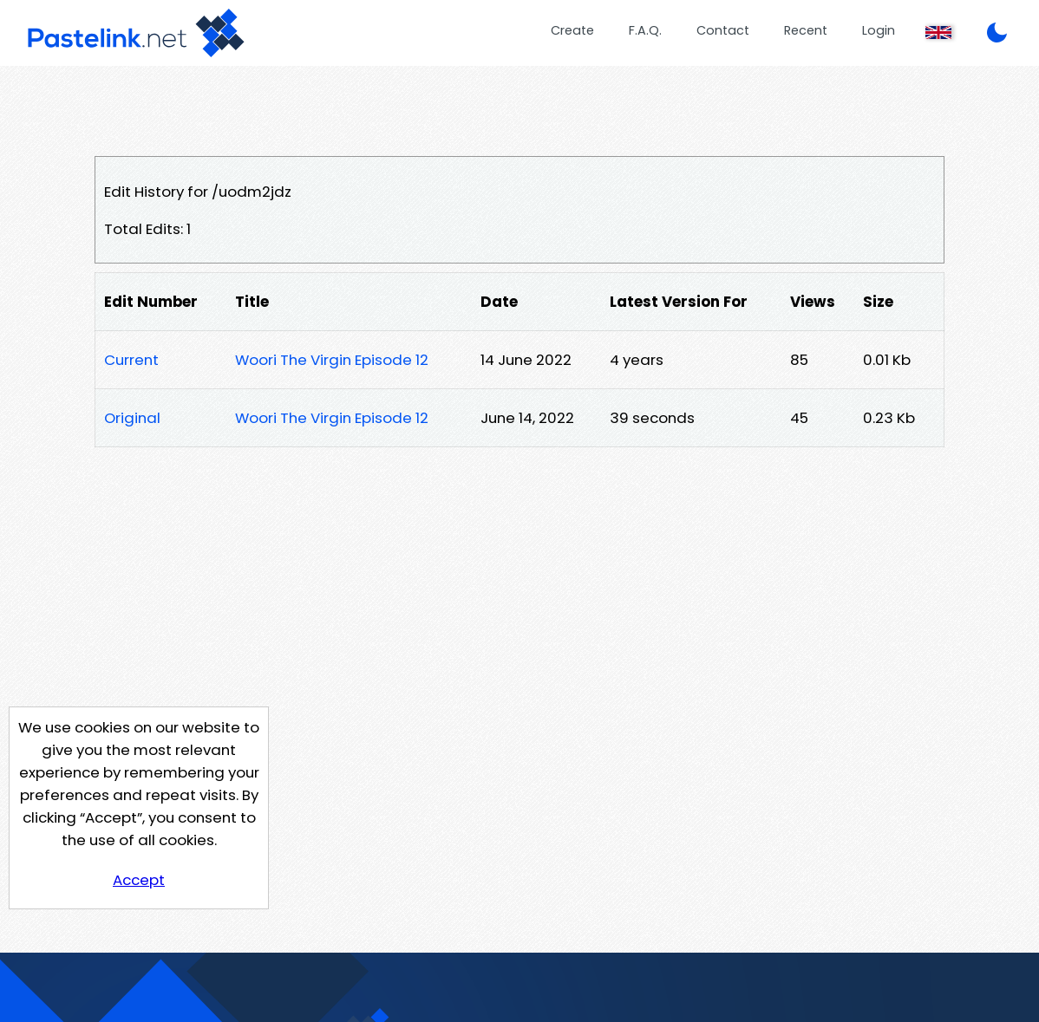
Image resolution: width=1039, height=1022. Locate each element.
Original (132, 417)
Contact (722, 30)
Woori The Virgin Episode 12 (331, 359)
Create (572, 30)
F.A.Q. (645, 30)
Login (878, 30)
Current (131, 359)
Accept (139, 879)
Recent (805, 30)
